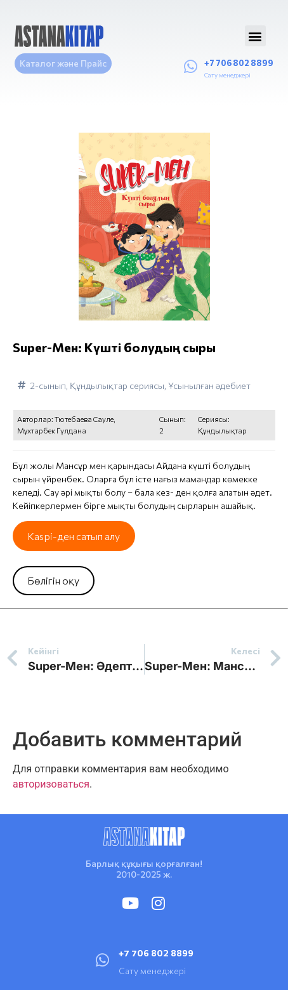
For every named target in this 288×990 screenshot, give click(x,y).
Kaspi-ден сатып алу (73, 536)
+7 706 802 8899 (238, 63)
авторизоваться (51, 784)
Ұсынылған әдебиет (209, 385)
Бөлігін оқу (53, 580)
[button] (255, 35)
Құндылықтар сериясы (117, 385)
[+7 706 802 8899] (190, 66)
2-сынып (48, 385)
